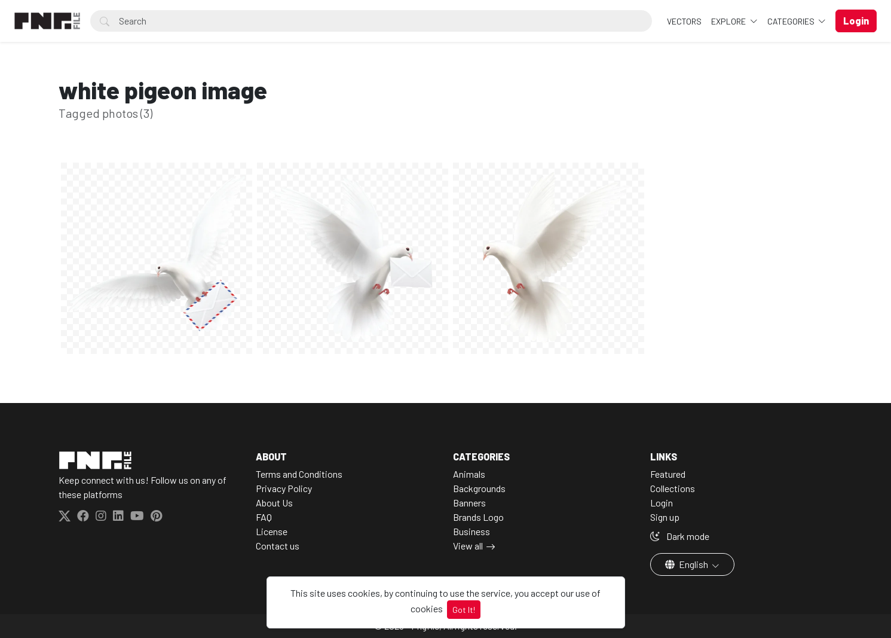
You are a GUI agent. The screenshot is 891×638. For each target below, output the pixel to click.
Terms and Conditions (299, 474)
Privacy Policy (284, 488)
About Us (274, 502)
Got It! (463, 610)
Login (661, 502)
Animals (469, 474)
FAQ (264, 517)
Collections (672, 488)
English (687, 564)
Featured (667, 474)
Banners (469, 502)
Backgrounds (479, 488)
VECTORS (684, 21)
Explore (729, 21)
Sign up (664, 517)
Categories (791, 21)
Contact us (277, 545)
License (271, 531)
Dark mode (679, 536)
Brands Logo (478, 517)
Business (471, 531)
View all (468, 545)
